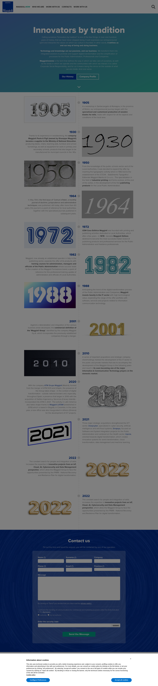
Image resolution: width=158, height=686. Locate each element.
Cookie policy (30, 675)
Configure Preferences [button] (38, 680)
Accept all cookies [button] (121, 680)
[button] (130, 658)
